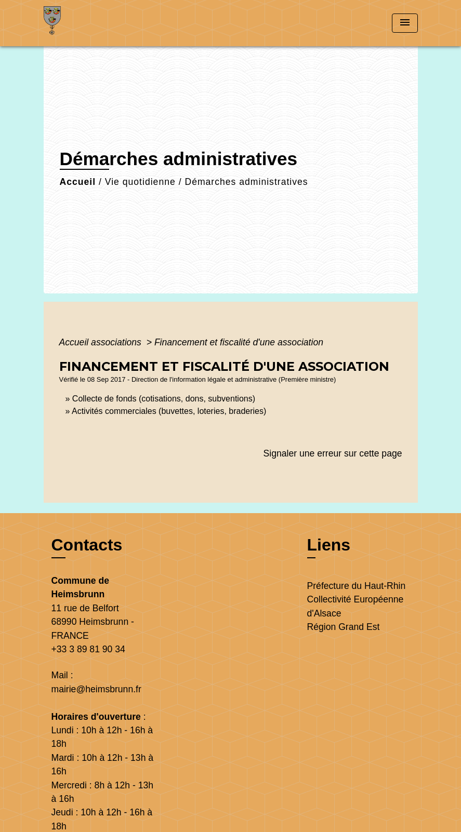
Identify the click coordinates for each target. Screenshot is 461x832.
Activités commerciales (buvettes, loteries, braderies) (169, 411)
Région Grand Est (343, 627)
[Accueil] (109, 23)
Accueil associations (101, 342)
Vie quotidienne (140, 182)
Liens (329, 544)
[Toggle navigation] (405, 23)
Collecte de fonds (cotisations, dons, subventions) (163, 398)
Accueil (78, 182)
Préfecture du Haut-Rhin (356, 586)
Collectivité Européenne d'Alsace (355, 606)
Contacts (87, 544)
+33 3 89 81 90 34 (88, 649)
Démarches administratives (246, 182)
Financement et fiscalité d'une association (238, 342)
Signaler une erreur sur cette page (333, 453)
